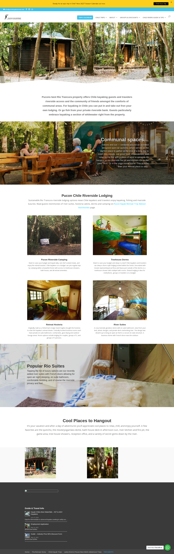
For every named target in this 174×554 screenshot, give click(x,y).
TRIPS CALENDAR (85, 17)
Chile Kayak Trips (55, 552)
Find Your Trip (161, 4)
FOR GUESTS (108, 552)
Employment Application (40, 524)
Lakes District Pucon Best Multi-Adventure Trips (82, 552)
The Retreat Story (39, 552)
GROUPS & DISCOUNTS (129, 18)
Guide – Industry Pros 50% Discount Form (46, 534)
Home (27, 552)
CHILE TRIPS (100, 18)
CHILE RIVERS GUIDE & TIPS (153, 18)
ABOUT (112, 18)
